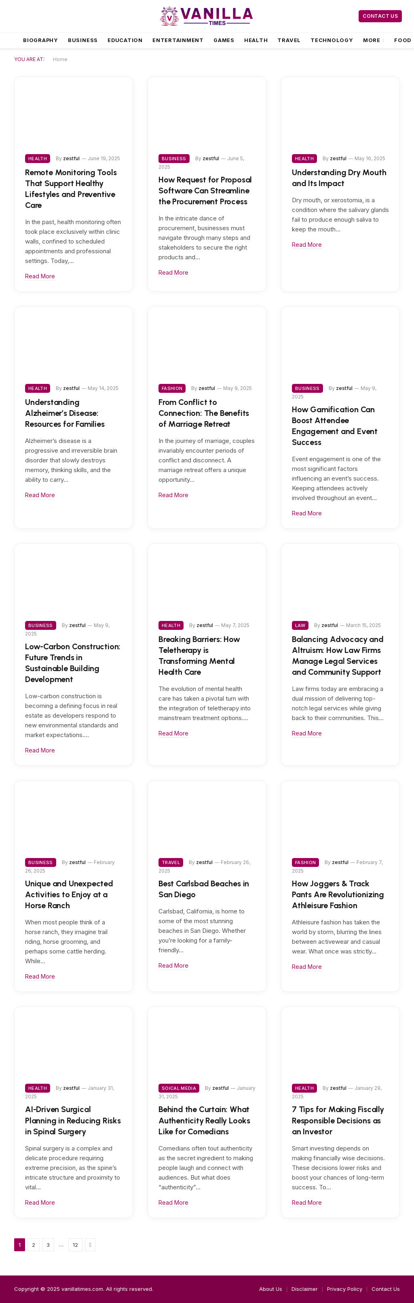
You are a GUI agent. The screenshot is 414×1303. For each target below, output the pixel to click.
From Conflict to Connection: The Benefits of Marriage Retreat (203, 413)
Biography (40, 40)
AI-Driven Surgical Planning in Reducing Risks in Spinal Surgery (73, 1120)
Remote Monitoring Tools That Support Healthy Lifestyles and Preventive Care (70, 188)
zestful (71, 158)
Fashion (172, 388)
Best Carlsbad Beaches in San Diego (203, 889)
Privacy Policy (344, 1289)
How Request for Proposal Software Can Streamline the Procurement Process (205, 190)
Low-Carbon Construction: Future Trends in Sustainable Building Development (72, 663)
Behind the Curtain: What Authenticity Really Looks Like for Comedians (204, 1120)
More (371, 40)
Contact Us (380, 16)
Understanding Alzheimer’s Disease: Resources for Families (65, 413)
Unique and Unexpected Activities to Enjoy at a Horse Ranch (69, 894)
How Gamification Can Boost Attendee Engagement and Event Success (335, 426)
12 (75, 1245)
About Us (270, 1289)
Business (83, 40)
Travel (289, 40)
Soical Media (179, 1088)
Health (256, 40)
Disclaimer (304, 1289)
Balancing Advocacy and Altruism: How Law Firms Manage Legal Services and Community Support (338, 655)
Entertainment (178, 40)
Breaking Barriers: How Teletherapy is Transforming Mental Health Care (199, 655)
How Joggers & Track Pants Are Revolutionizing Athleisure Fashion (338, 894)
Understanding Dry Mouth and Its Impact (339, 177)
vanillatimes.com (82, 1289)
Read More (40, 276)
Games (223, 40)
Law (300, 625)
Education (125, 40)
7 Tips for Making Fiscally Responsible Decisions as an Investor (338, 1120)
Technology (331, 40)
